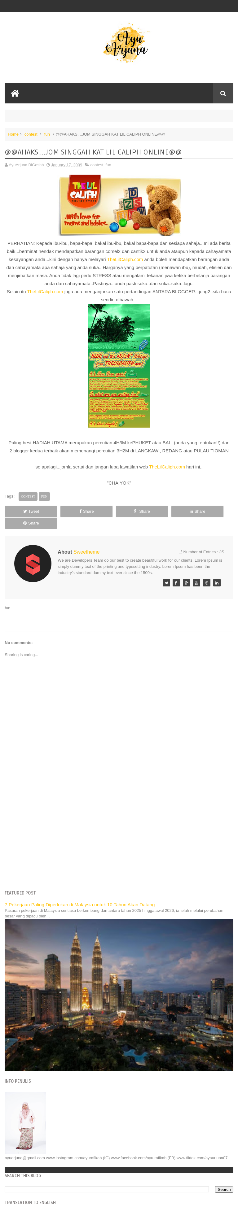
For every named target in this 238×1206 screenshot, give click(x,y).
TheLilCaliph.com (125, 259)
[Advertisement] (119, 826)
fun (47, 134)
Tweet (27, 511)
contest (30, 134)
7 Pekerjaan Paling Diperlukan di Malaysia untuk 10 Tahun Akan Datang (80, 892)
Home (13, 134)
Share (72, 511)
